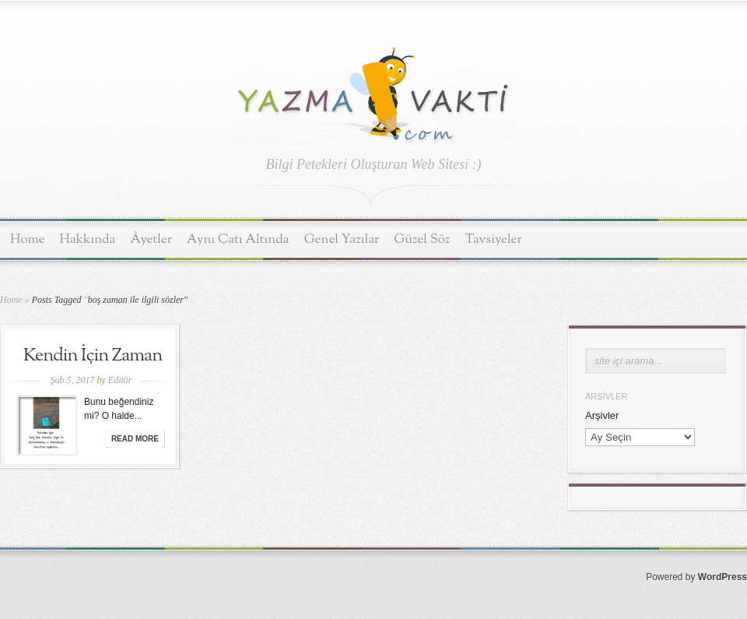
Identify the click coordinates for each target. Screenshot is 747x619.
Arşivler (602, 415)
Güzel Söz (422, 239)
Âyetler (152, 239)
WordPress (722, 577)
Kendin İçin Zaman (93, 356)
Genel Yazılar (342, 239)
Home (27, 239)
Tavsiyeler (493, 239)
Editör (120, 380)
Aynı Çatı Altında (238, 239)
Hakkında (88, 239)
